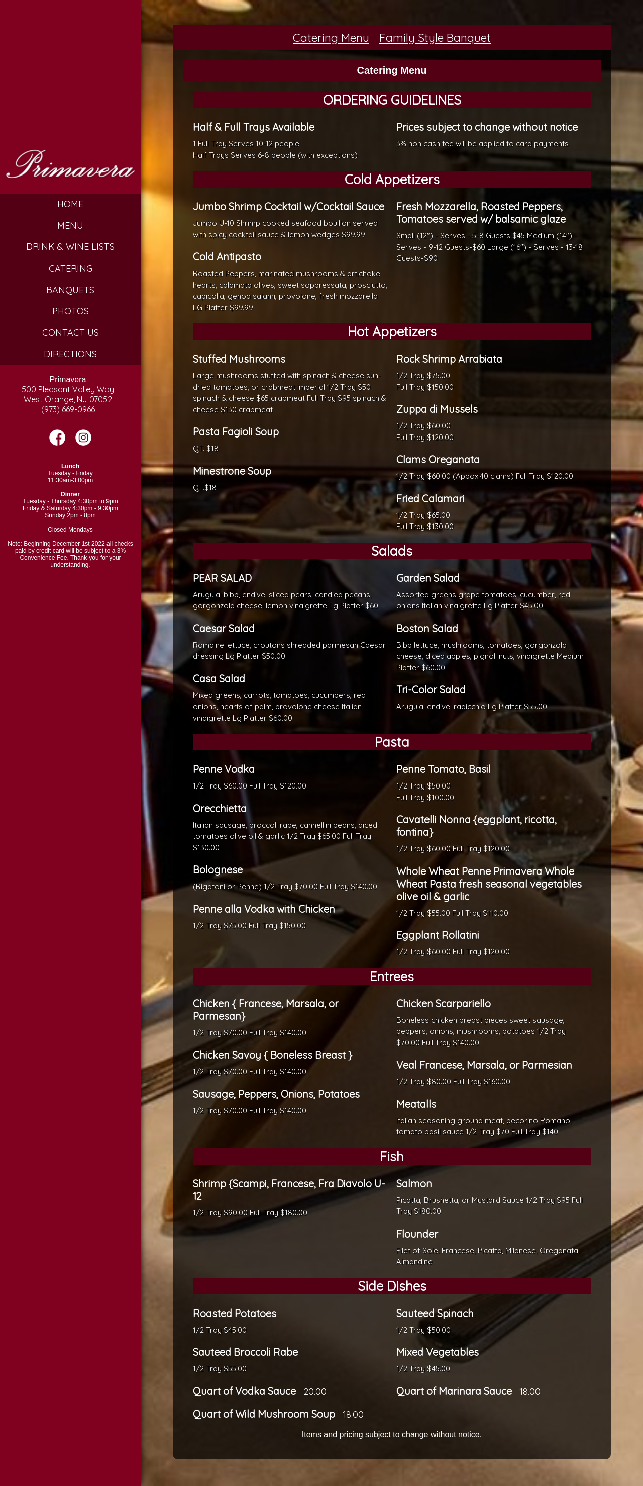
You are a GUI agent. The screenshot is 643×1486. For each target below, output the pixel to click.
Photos (70, 311)
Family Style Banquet (435, 37)
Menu (70, 225)
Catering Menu (331, 37)
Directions (70, 354)
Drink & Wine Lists (70, 246)
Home (70, 204)
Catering (70, 268)
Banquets (70, 290)
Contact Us (70, 332)
